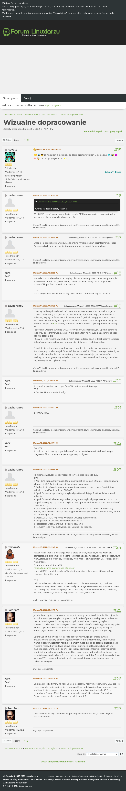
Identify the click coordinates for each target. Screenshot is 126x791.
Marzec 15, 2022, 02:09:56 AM (46, 469)
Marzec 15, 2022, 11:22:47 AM (46, 547)
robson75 (14, 547)
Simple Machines (25, 786)
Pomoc (51, 776)
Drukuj (119, 140)
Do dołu (7, 140)
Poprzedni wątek (93, 131)
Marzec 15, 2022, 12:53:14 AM (46, 443)
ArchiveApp (115, 779)
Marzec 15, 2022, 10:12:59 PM (45, 708)
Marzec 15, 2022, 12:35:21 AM (46, 407)
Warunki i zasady (63, 776)
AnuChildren (21, 782)
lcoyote (12, 149)
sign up (57, 105)
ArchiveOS (104, 779)
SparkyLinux (93, 779)
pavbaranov (15, 195)
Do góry (7, 740)
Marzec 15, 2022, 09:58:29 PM (45, 678)
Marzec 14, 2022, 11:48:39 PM (45, 306)
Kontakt (108, 776)
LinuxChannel (36, 779)
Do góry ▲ (118, 776)
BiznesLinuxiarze (62, 779)
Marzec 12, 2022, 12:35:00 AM (46, 237)
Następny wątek (114, 131)
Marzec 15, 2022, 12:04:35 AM (46, 380)
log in (47, 105)
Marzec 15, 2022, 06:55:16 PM (45, 610)
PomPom (13, 610)
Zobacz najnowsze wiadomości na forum (63, 761)
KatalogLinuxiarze (79, 779)
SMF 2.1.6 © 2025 (10, 786)
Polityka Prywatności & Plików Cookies (88, 776)
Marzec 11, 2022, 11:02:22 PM (45, 195)
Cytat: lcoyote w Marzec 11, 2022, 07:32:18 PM (57, 201)
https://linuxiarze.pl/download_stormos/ (54, 567)
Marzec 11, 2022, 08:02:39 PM (48, 149)
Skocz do (81, 754)
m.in (54, 323)
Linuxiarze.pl (48, 779)
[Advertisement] (63, 70)
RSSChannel (23, 779)
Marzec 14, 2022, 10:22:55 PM (45, 273)
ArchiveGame (9, 782)
